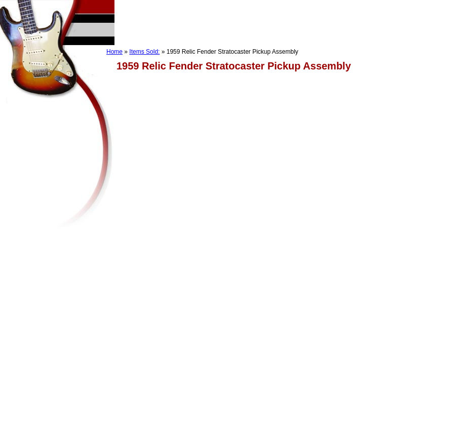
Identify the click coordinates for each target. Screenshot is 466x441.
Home (114, 51)
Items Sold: (144, 51)
